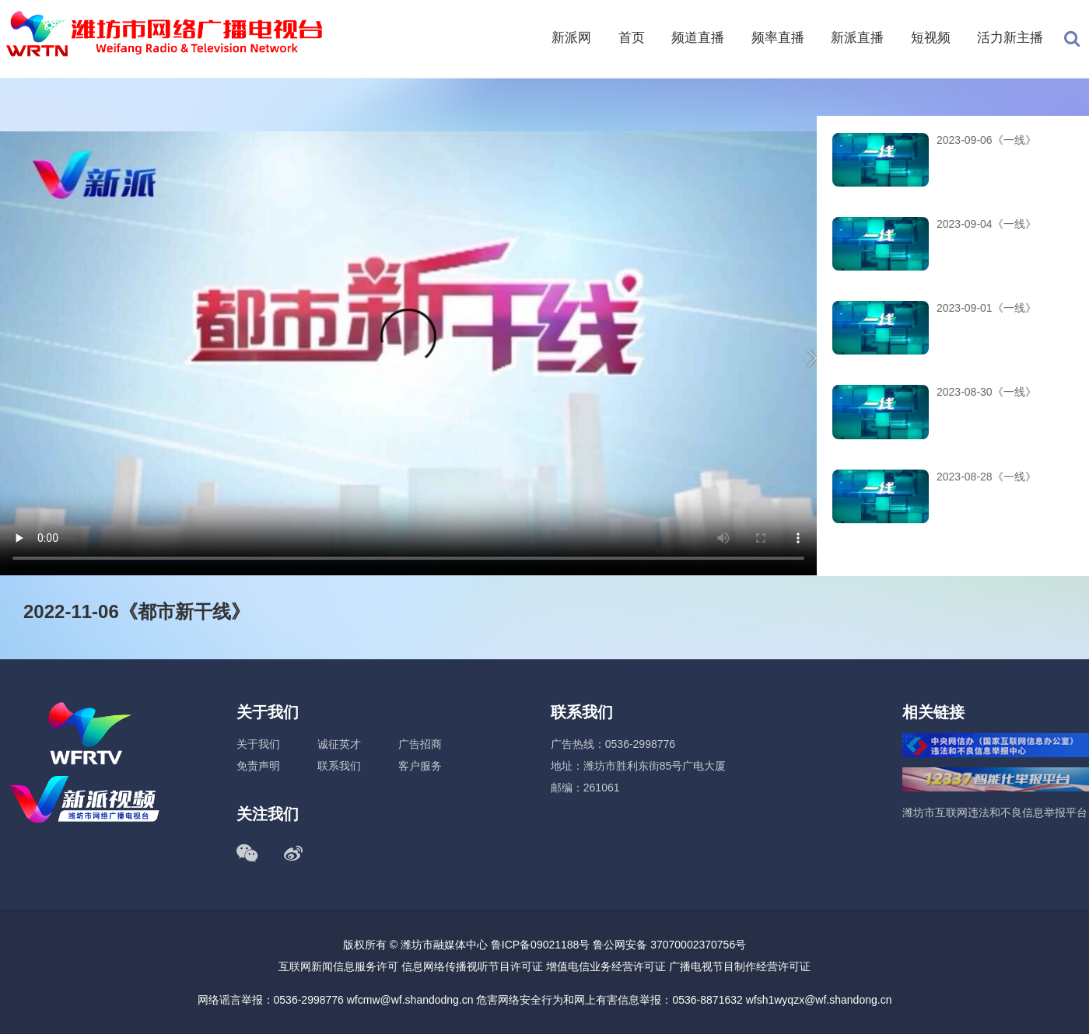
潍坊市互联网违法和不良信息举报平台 (994, 812)
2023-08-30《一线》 (986, 392)
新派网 (571, 37)
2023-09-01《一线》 (986, 308)
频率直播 (777, 37)
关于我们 (258, 744)
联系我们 (339, 766)
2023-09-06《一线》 (986, 140)
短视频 (931, 37)
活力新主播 (1010, 37)
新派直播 (857, 37)
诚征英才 (339, 744)
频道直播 (697, 37)
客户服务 (420, 766)
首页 (631, 37)
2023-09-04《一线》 (986, 224)
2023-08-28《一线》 (986, 476)
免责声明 (258, 766)
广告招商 (420, 744)
